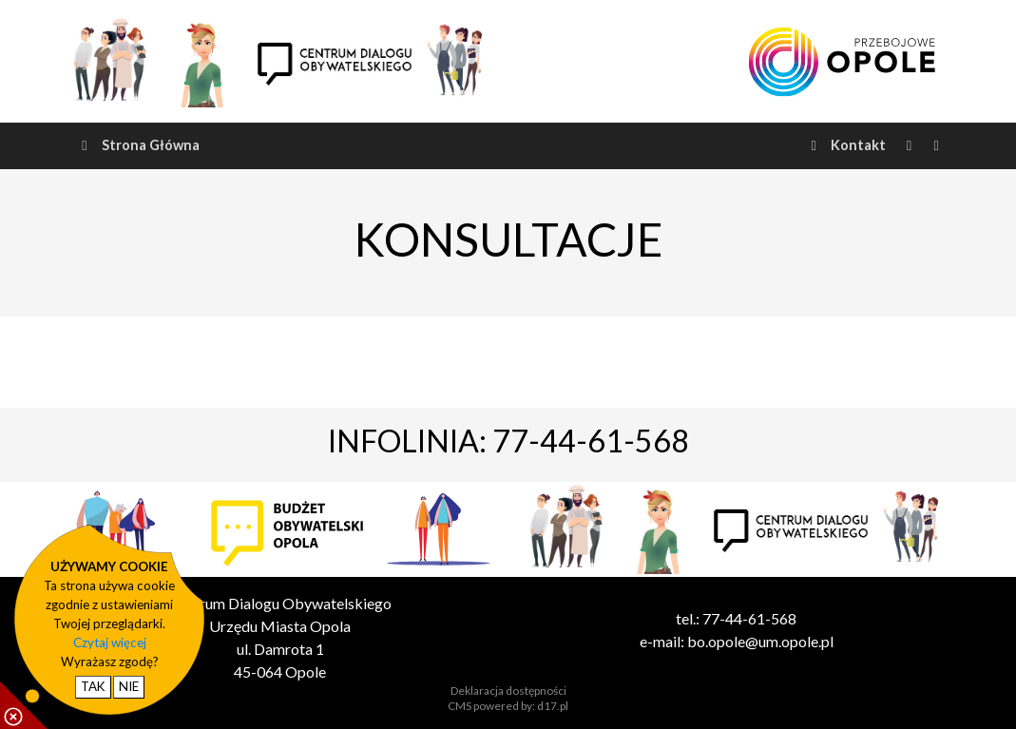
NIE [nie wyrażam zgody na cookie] (129, 686)
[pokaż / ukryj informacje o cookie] (24, 705)
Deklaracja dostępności (508, 690)
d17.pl (552, 706)
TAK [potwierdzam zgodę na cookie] (93, 686)
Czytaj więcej (109, 642)
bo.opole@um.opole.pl (760, 641)
